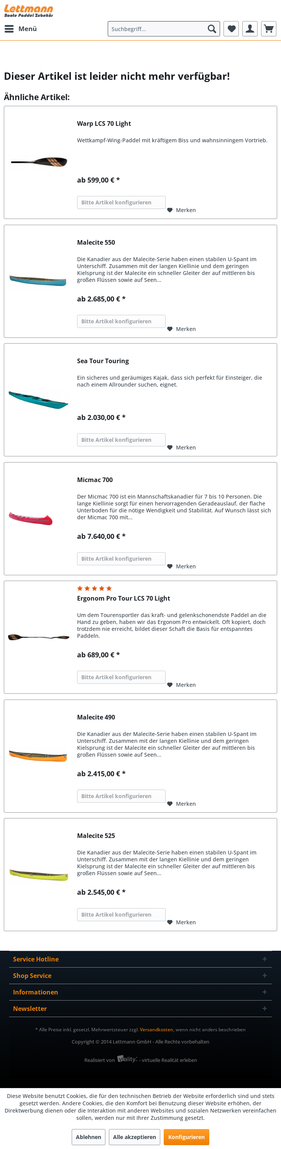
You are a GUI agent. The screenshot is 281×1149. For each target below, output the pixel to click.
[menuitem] (20, 28)
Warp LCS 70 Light (104, 124)
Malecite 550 (96, 243)
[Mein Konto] (250, 28)
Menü (21, 28)
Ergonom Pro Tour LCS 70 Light (123, 598)
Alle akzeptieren (134, 1137)
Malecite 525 (96, 836)
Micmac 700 (95, 480)
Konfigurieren (186, 1137)
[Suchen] (212, 28)
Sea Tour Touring (103, 361)
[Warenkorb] (268, 28)
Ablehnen (88, 1137)
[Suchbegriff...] (164, 28)
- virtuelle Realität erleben (168, 1060)
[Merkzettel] (231, 28)
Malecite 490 (96, 717)
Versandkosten (156, 1029)
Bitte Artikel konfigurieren (116, 202)
